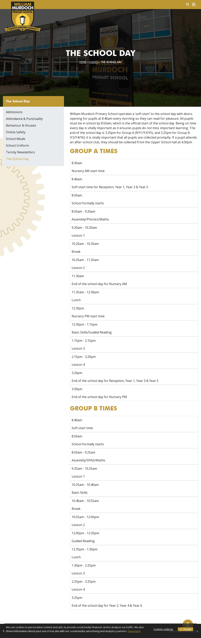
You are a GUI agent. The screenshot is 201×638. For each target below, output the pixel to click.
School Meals (15, 139)
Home (82, 62)
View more (134, 631)
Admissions (14, 112)
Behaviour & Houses (21, 125)
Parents (94, 62)
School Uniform (17, 145)
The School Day (17, 159)
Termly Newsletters (20, 152)
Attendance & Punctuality (24, 119)
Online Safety (16, 132)
